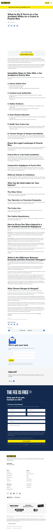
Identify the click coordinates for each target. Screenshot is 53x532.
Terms (21, 445)
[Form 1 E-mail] (26, 425)
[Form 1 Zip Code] (36, 421)
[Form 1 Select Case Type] (26, 428)
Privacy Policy (22, 370)
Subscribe (11, 367)
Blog (11, 11)
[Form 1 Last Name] (36, 417)
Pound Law (28, 492)
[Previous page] (16, 337)
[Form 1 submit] (26, 448)
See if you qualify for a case (26, 61)
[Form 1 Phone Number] (17, 421)
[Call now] (47, 3)
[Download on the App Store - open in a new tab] (10, 504)
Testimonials (29, 488)
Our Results (9, 482)
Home (9, 11)
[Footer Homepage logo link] (26, 464)
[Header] (5, 2)
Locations (9, 479)
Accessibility (28, 491)
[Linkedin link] (20, 500)
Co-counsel (28, 494)
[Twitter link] (8, 500)
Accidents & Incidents (17, 11)
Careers (8, 486)
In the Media (28, 486)
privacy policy (31, 445)
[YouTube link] (14, 500)
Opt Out (8, 494)
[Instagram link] (17, 500)
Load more (10, 388)
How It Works (9, 484)
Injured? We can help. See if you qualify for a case (19, 7)
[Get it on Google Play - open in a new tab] (17, 504)
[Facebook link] (11, 500)
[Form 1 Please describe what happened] (26, 434)
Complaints (9, 492)
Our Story (28, 479)
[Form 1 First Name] (17, 417)
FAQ (27, 484)
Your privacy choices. (12, 530)
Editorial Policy (10, 496)
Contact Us (9, 488)
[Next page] (36, 337)
